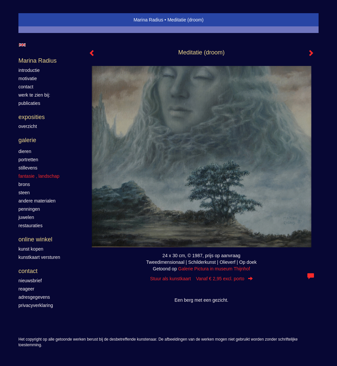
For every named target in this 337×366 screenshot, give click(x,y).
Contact (28, 271)
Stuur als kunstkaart (201, 278)
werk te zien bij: (34, 95)
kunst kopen (30, 249)
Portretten (28, 159)
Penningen (29, 209)
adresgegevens (34, 297)
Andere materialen (37, 200)
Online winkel (35, 239)
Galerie (27, 140)
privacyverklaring (35, 305)
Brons (24, 184)
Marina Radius (148, 19)
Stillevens (28, 167)
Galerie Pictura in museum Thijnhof (214, 268)
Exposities (31, 117)
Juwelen (26, 217)
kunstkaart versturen (39, 257)
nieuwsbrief (30, 280)
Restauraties (30, 225)
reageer (26, 288)
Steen (24, 192)
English (22, 45)
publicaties (29, 103)
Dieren (24, 151)
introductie (29, 70)
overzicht (27, 126)
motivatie (27, 78)
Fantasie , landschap (39, 176)
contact (25, 86)
